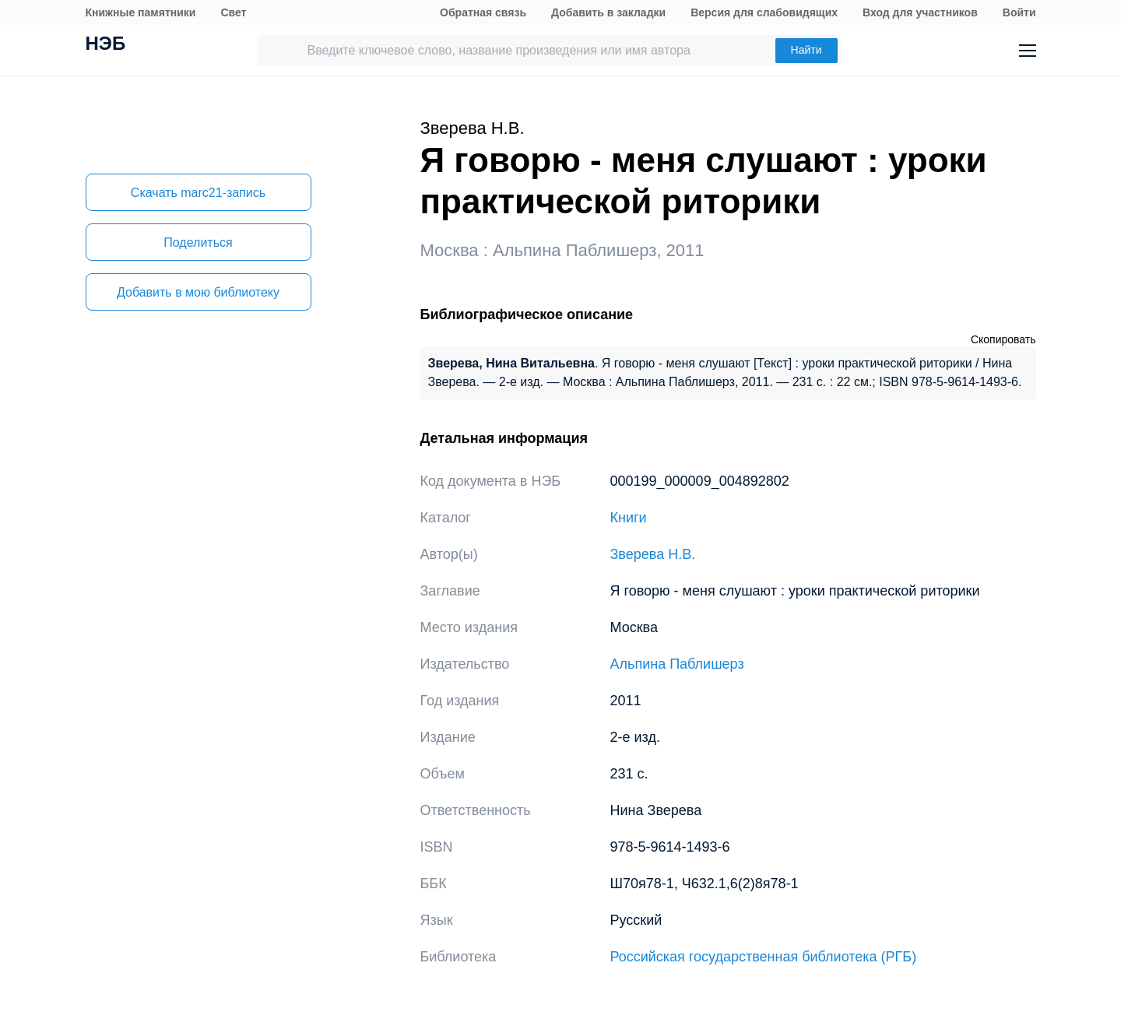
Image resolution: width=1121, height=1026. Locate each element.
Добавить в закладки (608, 12)
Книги (628, 517)
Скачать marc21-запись (198, 192)
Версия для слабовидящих (764, 12)
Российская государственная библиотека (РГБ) (763, 957)
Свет (233, 12)
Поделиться (197, 242)
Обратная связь (483, 12)
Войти (1019, 12)
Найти (806, 50)
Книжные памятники (141, 12)
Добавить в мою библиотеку (198, 292)
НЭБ (106, 45)
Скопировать (1003, 339)
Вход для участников (920, 12)
